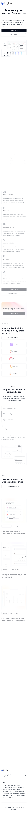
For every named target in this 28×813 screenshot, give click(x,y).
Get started (14, 30)
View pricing (13, 34)
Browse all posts (13, 487)
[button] (26, 3)
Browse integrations (13, 338)
